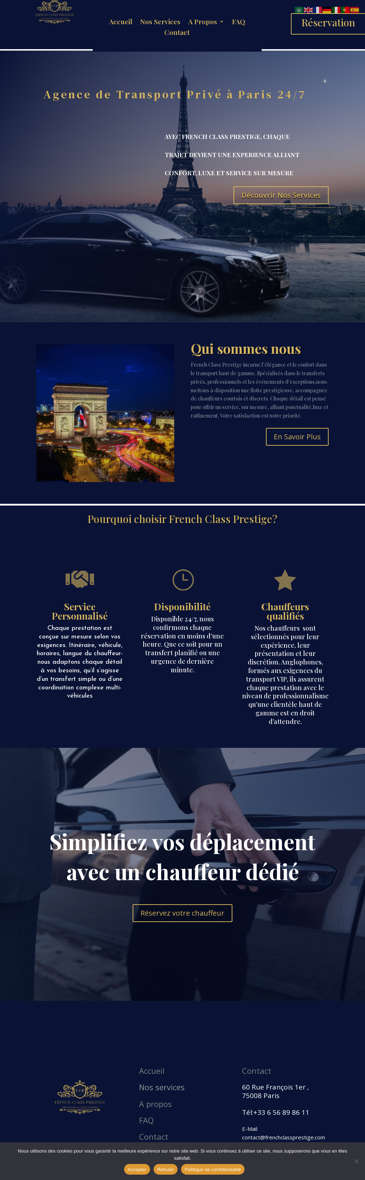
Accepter (137, 1169)
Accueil (120, 22)
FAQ (238, 22)
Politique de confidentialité (213, 1169)
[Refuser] (356, 1161)
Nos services (162, 1087)
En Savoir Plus (297, 436)
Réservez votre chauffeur (182, 913)
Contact (177, 33)
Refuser (165, 1169)
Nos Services (160, 22)
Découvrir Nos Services (281, 195)
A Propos (202, 22)
